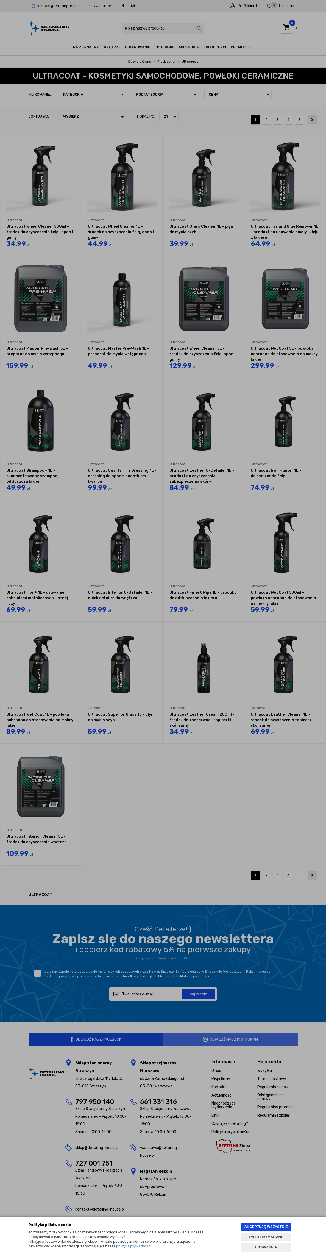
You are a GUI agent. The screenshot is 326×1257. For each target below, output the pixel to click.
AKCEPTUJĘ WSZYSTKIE (266, 1227)
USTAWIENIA (266, 1247)
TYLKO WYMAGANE (266, 1237)
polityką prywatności (133, 1246)
